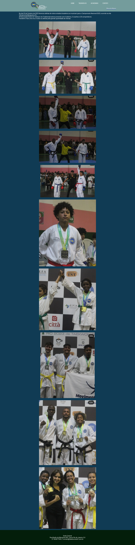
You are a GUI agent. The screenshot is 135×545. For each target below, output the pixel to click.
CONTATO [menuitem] (105, 3)
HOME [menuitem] (72, 3)
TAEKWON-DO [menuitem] (83, 3)
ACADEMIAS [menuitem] (94, 3)
